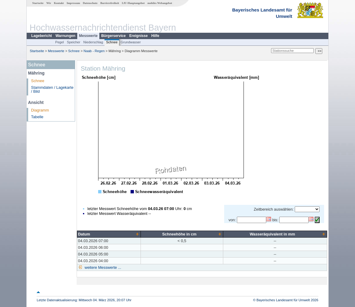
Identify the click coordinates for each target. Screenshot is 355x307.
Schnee (112, 42)
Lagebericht (41, 36)
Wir (48, 3)
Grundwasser (131, 42)
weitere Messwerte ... (102, 267)
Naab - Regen (94, 51)
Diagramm (40, 110)
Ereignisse (138, 36)
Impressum (73, 3)
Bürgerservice (113, 36)
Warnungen (65, 36)
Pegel (59, 42)
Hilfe (155, 36)
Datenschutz (90, 3)
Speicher (73, 42)
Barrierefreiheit (109, 3)
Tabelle (37, 117)
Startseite (38, 3)
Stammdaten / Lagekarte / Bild (52, 89)
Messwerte (88, 36)
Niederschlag (93, 42)
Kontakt (59, 3)
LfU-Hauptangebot (133, 3)
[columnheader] (109, 234)
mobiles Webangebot (160, 3)
